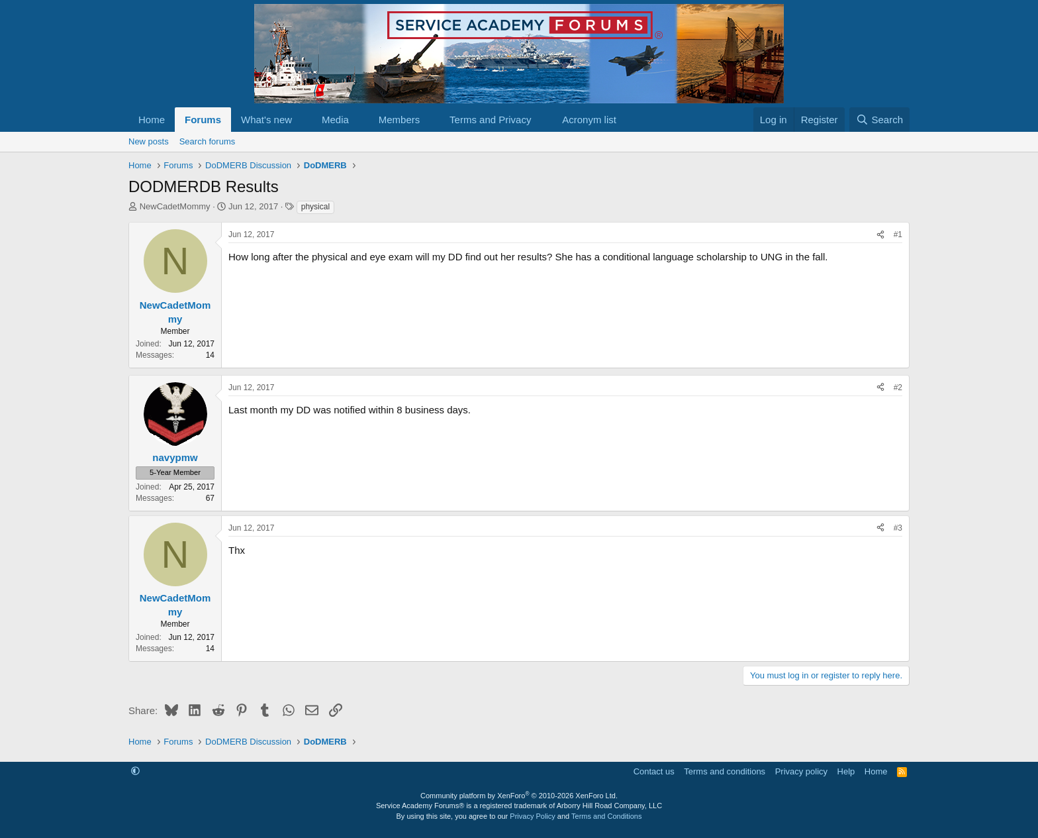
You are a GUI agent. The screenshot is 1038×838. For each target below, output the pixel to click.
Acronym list (589, 119)
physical (315, 206)
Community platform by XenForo (519, 796)
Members (399, 119)
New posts (148, 141)
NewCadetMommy (175, 206)
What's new (266, 119)
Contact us (654, 771)
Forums (203, 119)
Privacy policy (801, 771)
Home (151, 119)
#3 (898, 528)
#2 (898, 387)
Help (846, 771)
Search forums (207, 141)
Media (335, 119)
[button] (302, 119)
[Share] (880, 234)
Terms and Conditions (606, 816)
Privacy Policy (532, 816)
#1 (898, 234)
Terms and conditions (724, 771)
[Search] (879, 119)
